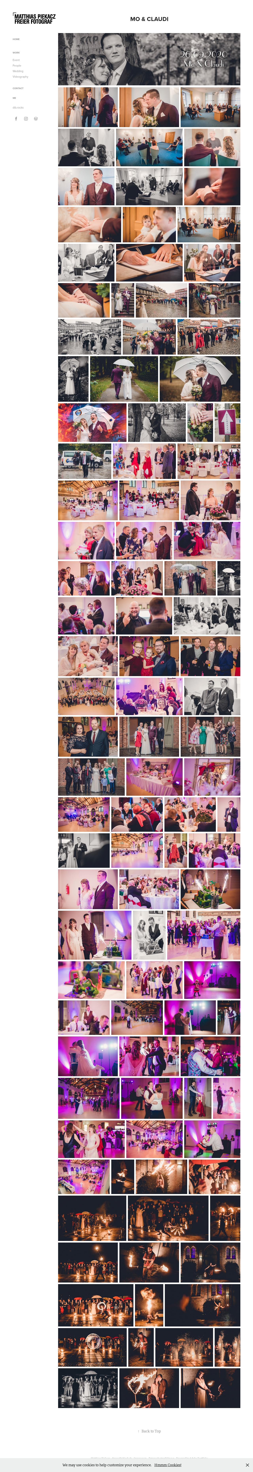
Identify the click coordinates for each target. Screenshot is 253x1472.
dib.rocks (18, 107)
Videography (20, 77)
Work (16, 52)
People (17, 66)
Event (16, 60)
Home (16, 39)
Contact (18, 88)
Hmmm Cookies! (167, 1465)
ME (14, 98)
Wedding (18, 71)
